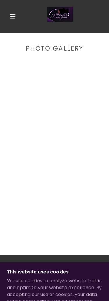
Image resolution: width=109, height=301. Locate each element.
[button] (13, 16)
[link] (55, 16)
